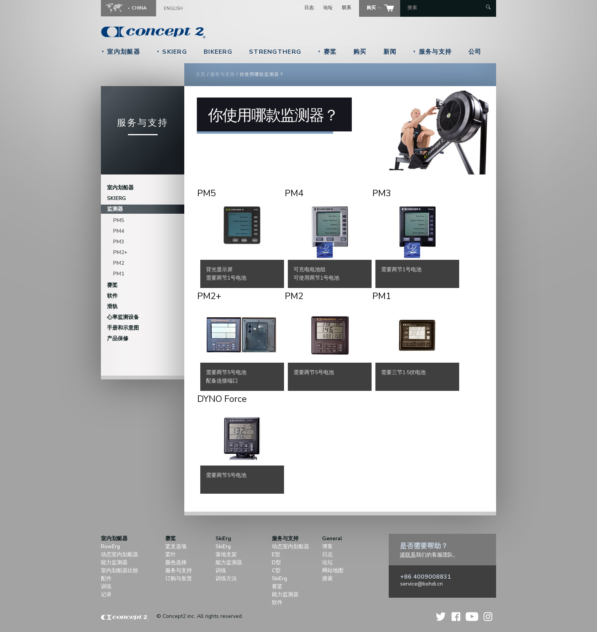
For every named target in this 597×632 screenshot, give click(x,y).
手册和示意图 (123, 327)
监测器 (115, 209)
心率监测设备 (123, 317)
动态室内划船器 (119, 554)
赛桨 (327, 52)
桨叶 (170, 554)
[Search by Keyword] (446, 7)
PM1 (118, 273)
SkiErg (171, 52)
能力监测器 (114, 562)
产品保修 (117, 338)
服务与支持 (432, 52)
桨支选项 (176, 546)
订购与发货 (178, 578)
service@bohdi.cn (421, 583)
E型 (276, 554)
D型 (276, 562)
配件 (106, 578)
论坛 (328, 8)
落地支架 (226, 554)
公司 (475, 52)
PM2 (118, 263)
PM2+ (120, 252)
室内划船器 (120, 187)
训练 (106, 586)
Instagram (488, 616)
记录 (106, 594)
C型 (276, 570)
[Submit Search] (488, 8)
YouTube (472, 616)
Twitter (441, 616)
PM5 (118, 220)
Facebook (456, 616)
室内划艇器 (120, 52)
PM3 (118, 241)
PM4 (118, 231)
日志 (309, 8)
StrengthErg (275, 52)
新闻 (390, 52)
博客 (327, 546)
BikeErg (218, 52)
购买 (360, 52)
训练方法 (226, 578)
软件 (112, 295)
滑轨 (112, 306)
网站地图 (332, 570)
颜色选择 (176, 562)
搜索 (327, 578)
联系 (346, 8)
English (173, 8)
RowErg (110, 546)
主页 (201, 74)
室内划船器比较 (119, 570)
